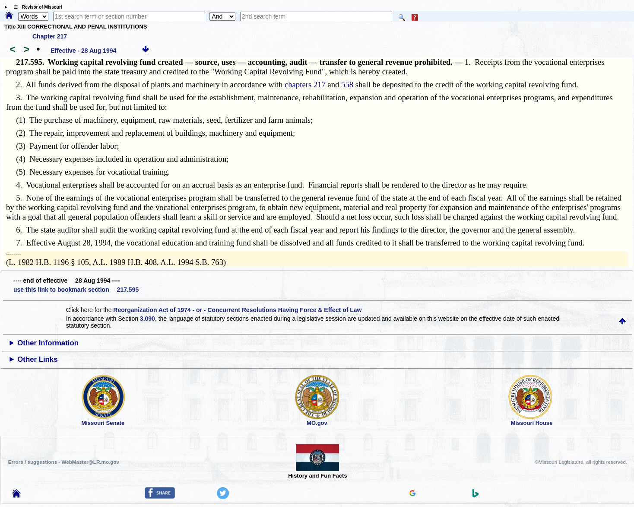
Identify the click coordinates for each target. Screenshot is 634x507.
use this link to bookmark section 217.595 (76, 289)
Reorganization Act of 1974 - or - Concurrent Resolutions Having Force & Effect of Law (237, 309)
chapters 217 (305, 84)
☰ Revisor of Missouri (36, 7)
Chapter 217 (49, 36)
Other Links (37, 359)
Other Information (48, 343)
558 (347, 84)
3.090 (147, 318)
